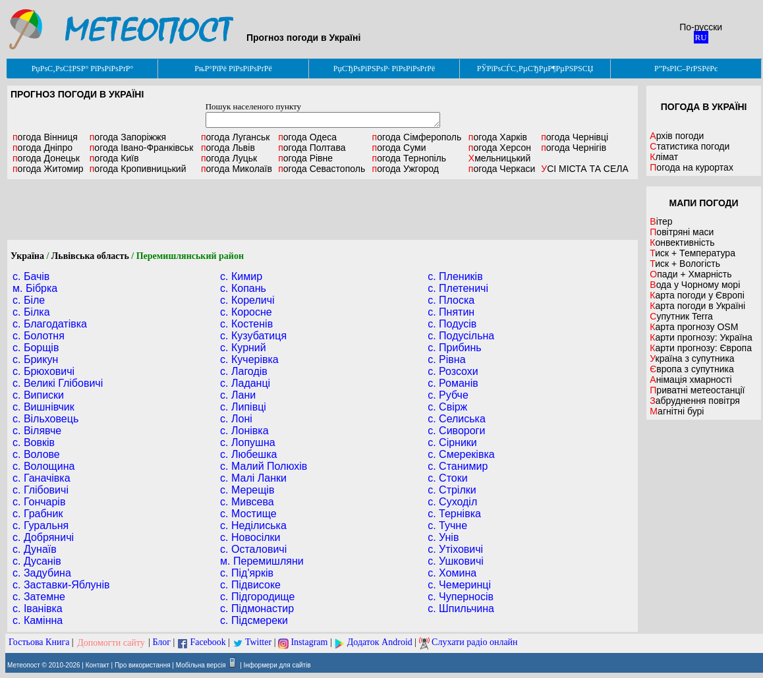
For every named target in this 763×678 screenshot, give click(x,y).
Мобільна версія (201, 665)
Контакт (97, 665)
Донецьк (46, 158)
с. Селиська (457, 418)
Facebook (207, 643)
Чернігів (573, 147)
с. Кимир (241, 276)
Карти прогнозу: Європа (701, 348)
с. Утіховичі (455, 549)
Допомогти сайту (111, 643)
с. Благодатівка (50, 323)
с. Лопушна (247, 442)
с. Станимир (458, 466)
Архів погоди (677, 135)
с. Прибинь (455, 347)
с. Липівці (243, 406)
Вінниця (45, 137)
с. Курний (243, 347)
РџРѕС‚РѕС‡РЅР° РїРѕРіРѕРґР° (83, 68)
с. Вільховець (45, 418)
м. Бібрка (35, 288)
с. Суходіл (452, 501)
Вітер (661, 221)
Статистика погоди (689, 146)
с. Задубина (42, 573)
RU (701, 37)
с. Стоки (447, 478)
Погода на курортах (691, 167)
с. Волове (36, 454)
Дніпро (42, 147)
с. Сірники (452, 442)
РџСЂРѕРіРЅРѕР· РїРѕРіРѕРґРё (384, 68)
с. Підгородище (257, 596)
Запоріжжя (128, 137)
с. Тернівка (454, 513)
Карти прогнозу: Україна (701, 337)
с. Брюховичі (43, 371)
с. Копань (243, 288)
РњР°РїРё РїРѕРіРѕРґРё (232, 68)
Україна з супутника (692, 358)
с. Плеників (455, 276)
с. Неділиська (253, 525)
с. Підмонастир (257, 608)
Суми (399, 147)
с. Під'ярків (246, 573)
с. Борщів (36, 347)
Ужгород (405, 168)
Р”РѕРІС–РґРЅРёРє (686, 68)
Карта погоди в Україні (697, 305)
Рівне (305, 158)
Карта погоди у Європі (697, 295)
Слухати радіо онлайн (475, 643)
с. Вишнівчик (43, 406)
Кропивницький (138, 168)
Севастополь (321, 168)
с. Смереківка (461, 454)
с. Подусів (452, 323)
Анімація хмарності (690, 379)
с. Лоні (236, 418)
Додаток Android (379, 643)
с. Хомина (452, 573)
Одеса (307, 137)
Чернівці (574, 137)
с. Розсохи (453, 371)
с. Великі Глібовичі (58, 383)
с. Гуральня (41, 525)
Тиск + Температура (692, 253)
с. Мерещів (247, 489)
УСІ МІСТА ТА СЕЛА (585, 168)
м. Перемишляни (262, 561)
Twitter (258, 643)
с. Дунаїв (35, 549)
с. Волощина (43, 466)
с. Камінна (38, 620)
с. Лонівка (244, 430)
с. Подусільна (461, 335)
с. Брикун (35, 359)
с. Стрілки (452, 489)
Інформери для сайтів (277, 665)
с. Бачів (31, 276)
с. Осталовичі (253, 549)
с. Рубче (448, 395)
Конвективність (682, 242)
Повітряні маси (682, 232)
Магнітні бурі (677, 411)
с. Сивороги (456, 430)
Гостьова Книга (39, 643)
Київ (114, 158)
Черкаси (501, 168)
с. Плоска (451, 300)
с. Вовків (34, 442)
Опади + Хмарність (690, 274)
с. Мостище (248, 513)
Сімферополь (417, 137)
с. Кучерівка (249, 359)
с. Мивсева (247, 501)
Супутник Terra (681, 316)
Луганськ (235, 137)
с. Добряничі (43, 537)
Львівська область (90, 256)
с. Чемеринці (459, 584)
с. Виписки (38, 395)
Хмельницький (499, 158)
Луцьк (229, 158)
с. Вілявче (37, 430)
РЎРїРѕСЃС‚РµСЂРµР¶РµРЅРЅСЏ (535, 68)
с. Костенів (246, 323)
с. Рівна (446, 359)
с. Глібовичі (41, 489)
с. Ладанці (245, 383)
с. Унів (443, 537)
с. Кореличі (247, 300)
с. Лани (238, 395)
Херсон (499, 147)
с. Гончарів (39, 501)
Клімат (664, 157)
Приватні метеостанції (697, 390)
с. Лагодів (244, 371)
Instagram (309, 643)
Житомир (48, 168)
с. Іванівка (38, 608)
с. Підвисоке (250, 584)
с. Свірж (447, 406)
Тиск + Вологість (685, 263)
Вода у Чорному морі (695, 284)
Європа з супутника (691, 369)
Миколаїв (236, 168)
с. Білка (31, 312)
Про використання (143, 665)
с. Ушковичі (456, 561)
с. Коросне (246, 312)
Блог (162, 643)
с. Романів (453, 383)
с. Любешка (248, 454)
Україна (27, 256)
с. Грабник (38, 513)
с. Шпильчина (461, 608)
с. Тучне (447, 525)
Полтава (311, 147)
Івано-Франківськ (142, 147)
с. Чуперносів (461, 596)
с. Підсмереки (254, 620)
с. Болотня (39, 335)
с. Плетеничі (458, 288)
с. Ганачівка (42, 478)
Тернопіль (409, 158)
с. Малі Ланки (253, 478)
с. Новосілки (250, 537)
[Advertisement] (323, 209)
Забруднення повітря (695, 400)
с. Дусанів (37, 561)
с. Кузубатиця (253, 335)
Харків (497, 137)
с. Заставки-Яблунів (61, 584)
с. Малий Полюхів (263, 466)
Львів (228, 147)
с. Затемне (39, 596)
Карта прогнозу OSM (694, 327)
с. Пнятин (451, 312)
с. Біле (29, 300)
